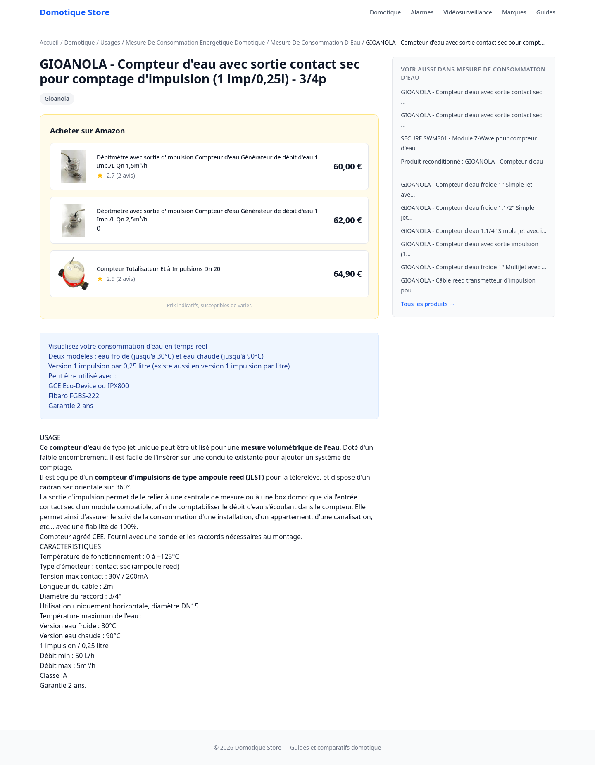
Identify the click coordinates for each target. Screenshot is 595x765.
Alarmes (422, 12)
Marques (514, 12)
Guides (545, 12)
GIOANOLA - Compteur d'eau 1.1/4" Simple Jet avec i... (473, 231)
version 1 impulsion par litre (244, 366)
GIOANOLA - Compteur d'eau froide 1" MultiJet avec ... (473, 267)
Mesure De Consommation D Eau (316, 42)
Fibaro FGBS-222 (73, 395)
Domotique (385, 12)
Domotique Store (74, 12)
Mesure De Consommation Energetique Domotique (195, 42)
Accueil (49, 42)
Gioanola (57, 98)
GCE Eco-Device (72, 385)
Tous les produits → (428, 304)
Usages (110, 42)
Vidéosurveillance (467, 12)
